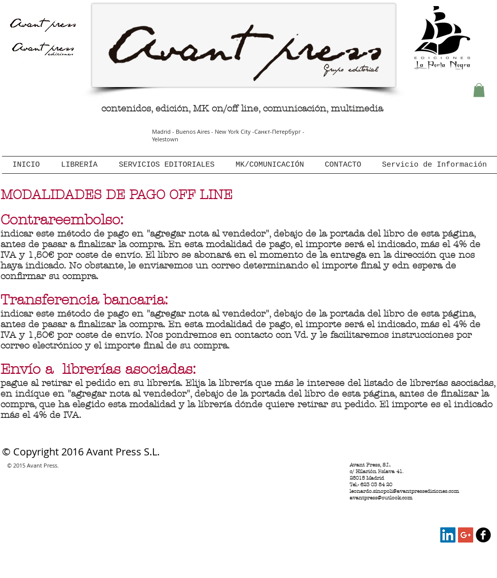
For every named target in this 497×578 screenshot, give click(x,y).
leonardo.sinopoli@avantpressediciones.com (404, 491)
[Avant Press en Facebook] (483, 535)
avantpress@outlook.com (381, 497)
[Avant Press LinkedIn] (447, 535)
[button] (479, 90)
